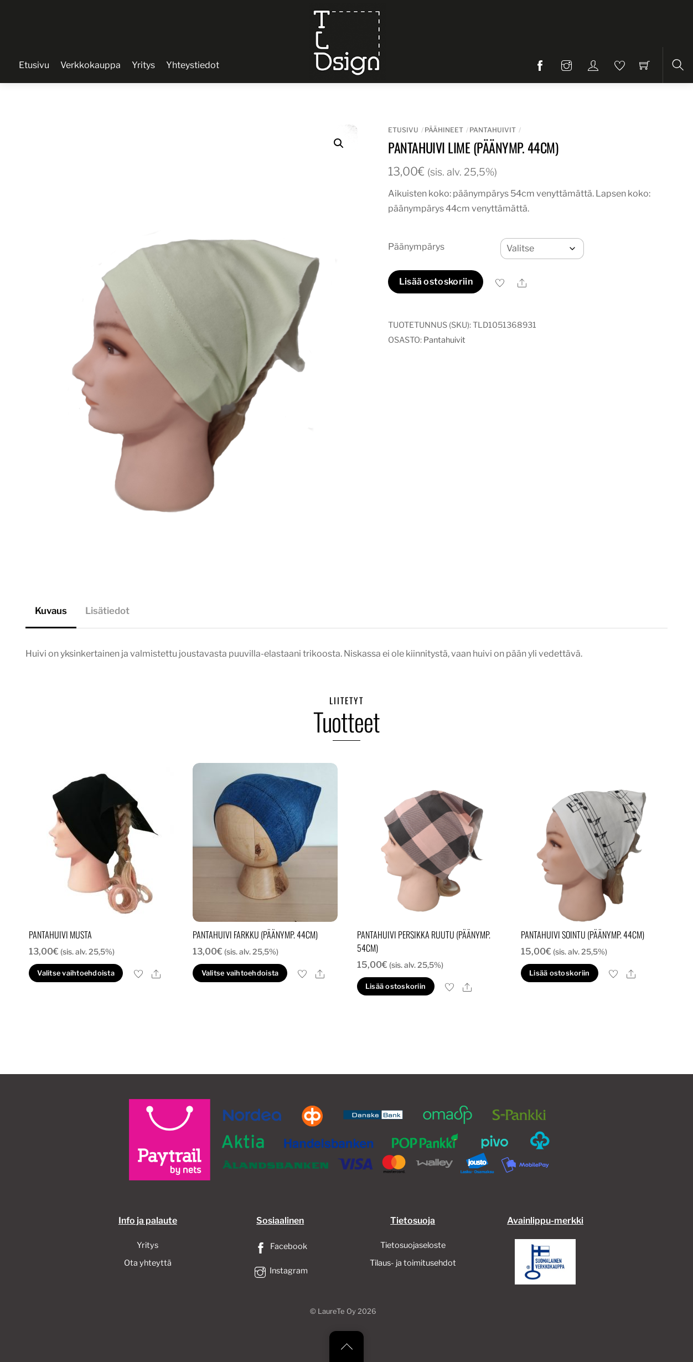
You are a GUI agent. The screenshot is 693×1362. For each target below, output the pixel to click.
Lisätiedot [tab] (107, 610)
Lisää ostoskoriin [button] (395, 986)
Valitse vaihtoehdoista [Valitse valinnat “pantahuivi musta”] (76, 973)
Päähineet (444, 130)
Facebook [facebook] (280, 1246)
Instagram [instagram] (280, 1271)
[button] (339, 143)
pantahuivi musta (60, 934)
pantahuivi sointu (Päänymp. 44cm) (582, 934)
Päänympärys (416, 246)
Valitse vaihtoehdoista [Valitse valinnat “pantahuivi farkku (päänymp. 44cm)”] (240, 973)
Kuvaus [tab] (51, 610)
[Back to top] (346, 1346)
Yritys (143, 65)
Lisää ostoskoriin (436, 281)
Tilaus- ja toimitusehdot (413, 1263)
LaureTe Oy (337, 1311)
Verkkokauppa (90, 65)
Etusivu (34, 65)
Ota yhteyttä (148, 1263)
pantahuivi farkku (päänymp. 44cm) (255, 934)
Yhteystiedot (192, 65)
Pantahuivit (492, 130)
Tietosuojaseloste (413, 1245)
